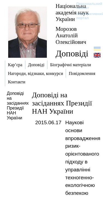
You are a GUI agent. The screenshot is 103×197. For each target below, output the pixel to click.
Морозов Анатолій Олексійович (71, 35)
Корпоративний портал (86, 16)
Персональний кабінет (86, 6)
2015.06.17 (48, 122)
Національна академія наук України (72, 12)
